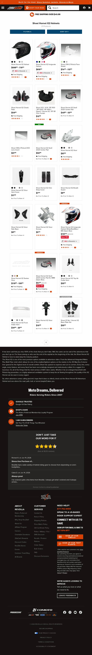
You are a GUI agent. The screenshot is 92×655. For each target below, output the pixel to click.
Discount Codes (20, 540)
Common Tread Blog (22, 551)
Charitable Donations (22, 533)
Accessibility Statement (46, 644)
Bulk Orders (38, 547)
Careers (18, 529)
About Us (18, 521)
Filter (27, 32)
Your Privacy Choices (47, 631)
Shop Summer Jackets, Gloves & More (55, 2)
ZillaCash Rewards (21, 536)
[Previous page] (42, 342)
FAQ (35, 550)
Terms (59, 571)
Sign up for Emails (72, 535)
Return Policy (39, 515)
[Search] (63, 7)
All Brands (18, 555)
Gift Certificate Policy (41, 526)
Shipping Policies (40, 518)
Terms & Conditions (46, 640)
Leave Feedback (67, 593)
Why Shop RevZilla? (22, 518)
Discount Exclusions (41, 554)
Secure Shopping (46, 627)
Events (17, 547)
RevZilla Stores (20, 544)
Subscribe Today (22, 425)
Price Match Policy (40, 522)
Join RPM (19, 415)
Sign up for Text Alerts (72, 542)
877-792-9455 (64, 507)
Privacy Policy (46, 636)
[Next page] (50, 342)
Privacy (65, 571)
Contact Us (38, 511)
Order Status (38, 543)
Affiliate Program (21, 525)
